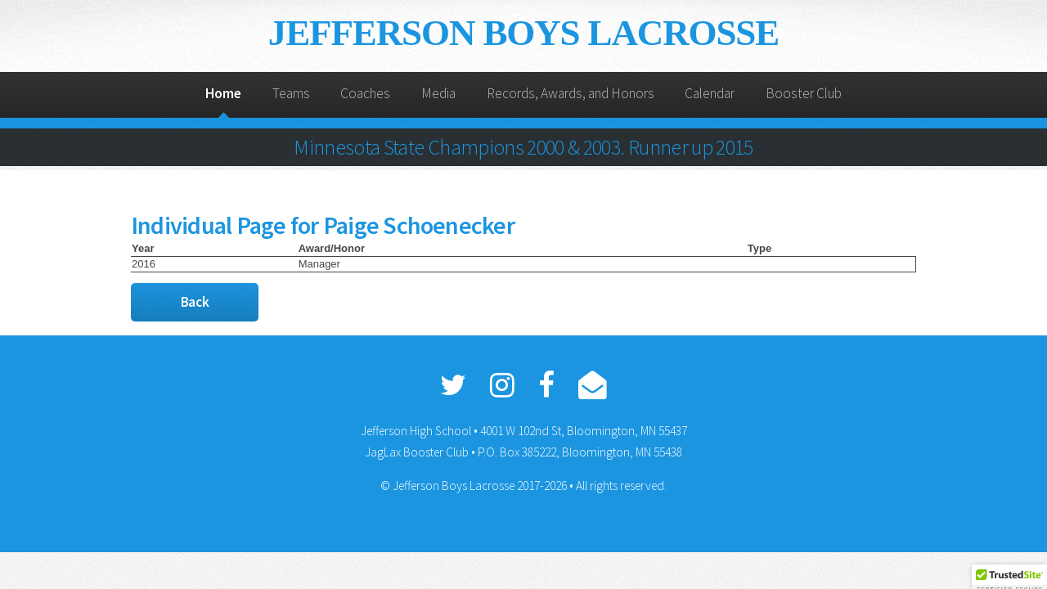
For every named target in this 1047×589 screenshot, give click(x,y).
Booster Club (804, 93)
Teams (291, 93)
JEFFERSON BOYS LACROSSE (523, 32)
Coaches (365, 93)
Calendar (710, 93)
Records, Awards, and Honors (570, 93)
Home (223, 93)
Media (438, 93)
